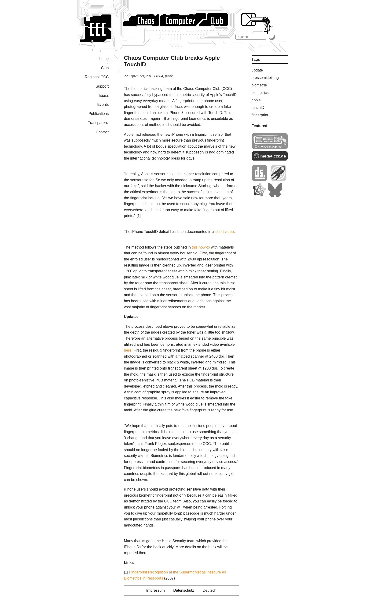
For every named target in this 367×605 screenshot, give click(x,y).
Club (105, 68)
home (104, 59)
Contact (102, 132)
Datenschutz (183, 590)
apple (256, 100)
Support (102, 86)
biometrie (259, 85)
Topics (103, 95)
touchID (258, 108)
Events (103, 105)
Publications (98, 114)
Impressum (155, 590)
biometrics (260, 93)
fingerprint (260, 115)
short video (225, 232)
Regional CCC (97, 77)
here (128, 350)
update (257, 70)
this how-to (201, 247)
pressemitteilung (265, 78)
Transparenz (98, 123)
